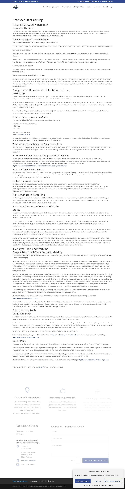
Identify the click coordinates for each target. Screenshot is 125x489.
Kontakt (106, 7)
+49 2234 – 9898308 (28, 461)
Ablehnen (97, 481)
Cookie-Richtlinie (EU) (106, 1)
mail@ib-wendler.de (23, 134)
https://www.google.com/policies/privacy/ (25, 337)
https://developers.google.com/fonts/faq (64, 335)
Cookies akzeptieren (82, 481)
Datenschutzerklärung (100, 485)
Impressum (110, 485)
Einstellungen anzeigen (113, 481)
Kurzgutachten (78, 7)
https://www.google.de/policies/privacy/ (25, 298)
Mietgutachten (66, 7)
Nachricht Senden (95, 460)
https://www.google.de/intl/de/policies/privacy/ (93, 360)
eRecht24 (41, 367)
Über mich (97, 7)
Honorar (89, 7)
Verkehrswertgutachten (51, 7)
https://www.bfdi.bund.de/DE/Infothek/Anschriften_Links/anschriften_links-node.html (39, 166)
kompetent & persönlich (62, 399)
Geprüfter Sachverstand (27, 399)
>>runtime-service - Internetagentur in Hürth (51, 486)
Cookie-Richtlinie (88, 485)
